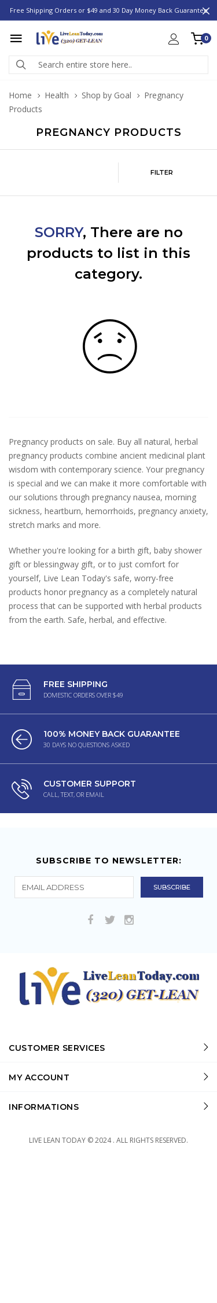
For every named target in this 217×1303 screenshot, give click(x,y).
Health (57, 95)
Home (20, 95)
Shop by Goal (106, 95)
